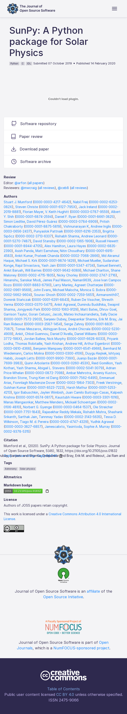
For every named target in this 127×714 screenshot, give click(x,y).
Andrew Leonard (93, 236)
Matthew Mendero (49, 402)
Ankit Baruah (13, 270)
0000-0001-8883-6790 (32, 285)
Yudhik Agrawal (102, 422)
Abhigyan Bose (54, 329)
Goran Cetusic (39, 314)
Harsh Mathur (77, 387)
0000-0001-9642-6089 (62, 270)
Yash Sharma (26, 368)
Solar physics (27, 468)
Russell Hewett (107, 241)
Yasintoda (74, 426)
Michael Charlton (96, 270)
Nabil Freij (80, 202)
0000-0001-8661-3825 (95, 217)
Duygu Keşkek (96, 353)
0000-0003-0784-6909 (78, 221)
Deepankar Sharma (82, 319)
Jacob (57, 314)
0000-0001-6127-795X (57, 207)
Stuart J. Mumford (18, 202)
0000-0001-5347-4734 (76, 265)
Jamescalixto (55, 426)
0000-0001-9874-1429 (56, 260)
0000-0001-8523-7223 (45, 387)
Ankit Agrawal (65, 304)
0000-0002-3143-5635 (82, 417)
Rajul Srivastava (27, 265)
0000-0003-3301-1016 (100, 397)
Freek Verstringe (108, 383)
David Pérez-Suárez (42, 221)
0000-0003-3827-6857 (23, 426)
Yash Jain (48, 265)
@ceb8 (63, 188)
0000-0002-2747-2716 (98, 275)
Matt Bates (89, 309)
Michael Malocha (65, 290)
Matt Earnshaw (46, 251)
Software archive (31, 161)
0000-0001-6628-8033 (86, 339)
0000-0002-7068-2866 (79, 256)
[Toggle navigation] (114, 8)
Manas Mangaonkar (18, 402)
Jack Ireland (88, 207)
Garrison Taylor (15, 314)
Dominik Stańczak (17, 300)
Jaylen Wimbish (52, 392)
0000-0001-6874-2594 (34, 217)
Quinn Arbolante (37, 363)
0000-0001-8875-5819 (42, 226)
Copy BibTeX (47, 456)
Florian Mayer (33, 212)
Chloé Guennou (36, 334)
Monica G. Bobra (92, 290)
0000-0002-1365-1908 (75, 241)
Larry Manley (63, 285)
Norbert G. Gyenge (37, 407)
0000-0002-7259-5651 (75, 295)
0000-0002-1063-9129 (59, 309)
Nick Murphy (56, 339)
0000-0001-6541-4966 (82, 348)
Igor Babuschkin (26, 392)
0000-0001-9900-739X (55, 358)
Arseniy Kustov (104, 373)
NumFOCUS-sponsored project (81, 648)
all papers (35, 183)
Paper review (27, 136)
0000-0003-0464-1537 (72, 407)
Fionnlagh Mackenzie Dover (34, 383)
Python (14, 63)
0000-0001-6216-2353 (82, 231)
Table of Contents (63, 689)
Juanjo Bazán (87, 358)
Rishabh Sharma (67, 236)
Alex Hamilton (54, 246)
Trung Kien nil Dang (43, 378)
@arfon (20, 183)
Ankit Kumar (24, 256)
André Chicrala (79, 329)
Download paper (30, 149)
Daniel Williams (85, 334)
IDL (29, 63)
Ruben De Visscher (85, 300)
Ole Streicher (103, 407)
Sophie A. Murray (97, 426)
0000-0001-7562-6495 (78, 378)
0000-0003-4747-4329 (69, 422)
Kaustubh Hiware (68, 397)
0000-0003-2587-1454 (43, 324)
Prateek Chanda (47, 256)
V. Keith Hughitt (57, 212)
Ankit (19, 334)
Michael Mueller (89, 260)
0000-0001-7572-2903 (22, 319)
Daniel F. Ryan (65, 217)
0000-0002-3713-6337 (34, 236)
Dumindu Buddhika (91, 304)
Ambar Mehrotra (78, 373)
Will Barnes (33, 270)
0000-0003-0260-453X (70, 363)
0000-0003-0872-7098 (44, 373)
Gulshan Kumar (15, 387)
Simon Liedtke (14, 221)
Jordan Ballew (34, 339)
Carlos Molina (33, 353)
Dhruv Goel (107, 309)
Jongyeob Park (28, 309)
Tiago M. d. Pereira (34, 422)
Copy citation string (19, 456)
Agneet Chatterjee (88, 285)
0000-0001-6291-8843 (50, 300)
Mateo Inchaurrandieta (81, 314)
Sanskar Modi (30, 280)
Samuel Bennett (109, 265)
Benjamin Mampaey (47, 348)
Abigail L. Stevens (51, 368)
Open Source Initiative (63, 596)
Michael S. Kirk (26, 260)
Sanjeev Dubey (55, 319)
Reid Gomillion (102, 363)
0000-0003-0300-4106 (64, 353)
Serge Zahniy (74, 324)
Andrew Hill (73, 343)
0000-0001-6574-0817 (34, 397)
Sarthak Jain (27, 417)
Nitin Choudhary (72, 251)
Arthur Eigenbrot (97, 343)
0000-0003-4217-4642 (52, 202)
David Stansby (44, 241)
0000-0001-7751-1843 (22, 412)
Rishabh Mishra (94, 412)
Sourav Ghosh (45, 295)
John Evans (42, 290)
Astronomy (11, 468)
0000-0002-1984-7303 (75, 383)
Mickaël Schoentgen (80, 402)
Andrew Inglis (101, 226)
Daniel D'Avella (61, 334)
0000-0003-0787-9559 (89, 212)
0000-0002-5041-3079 (85, 368)
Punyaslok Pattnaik (48, 231)
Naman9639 (82, 280)
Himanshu (11, 280)
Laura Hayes (76, 246)
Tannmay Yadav (51, 417)
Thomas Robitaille (28, 343)
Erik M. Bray (107, 319)
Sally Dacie (108, 314)
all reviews (47, 188)
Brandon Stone (15, 378)
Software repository (33, 123)
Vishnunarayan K (76, 226)
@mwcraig (29, 188)
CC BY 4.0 (65, 694)
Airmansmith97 (107, 295)
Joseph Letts (25, 358)
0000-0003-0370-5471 (33, 304)
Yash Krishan (53, 343)
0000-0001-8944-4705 (23, 246)
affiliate (93, 591)
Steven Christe (26, 207)
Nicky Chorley (67, 275)
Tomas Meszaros (28, 329)
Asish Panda (24, 251)
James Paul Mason (57, 280)
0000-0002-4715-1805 (36, 275)
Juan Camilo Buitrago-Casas (87, 392)
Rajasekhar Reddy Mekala (61, 412)
